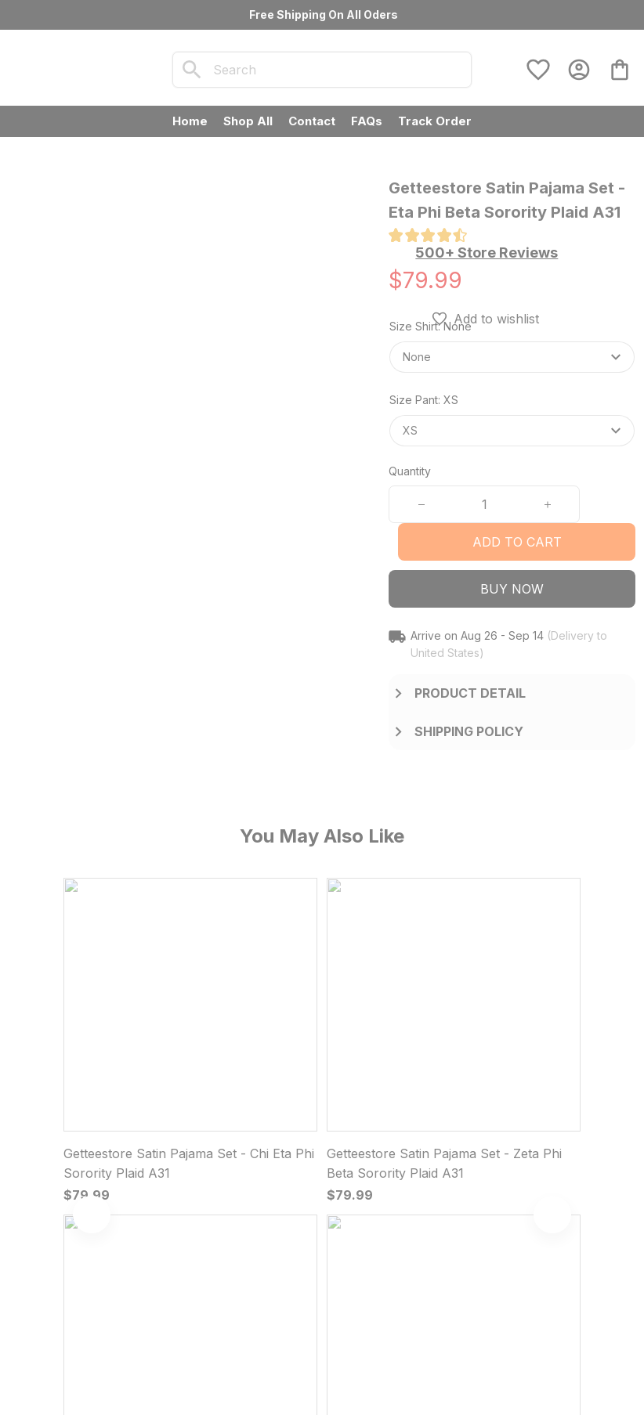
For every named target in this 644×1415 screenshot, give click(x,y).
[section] (486, 253)
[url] (183, 1220)
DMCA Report (113, 1367)
